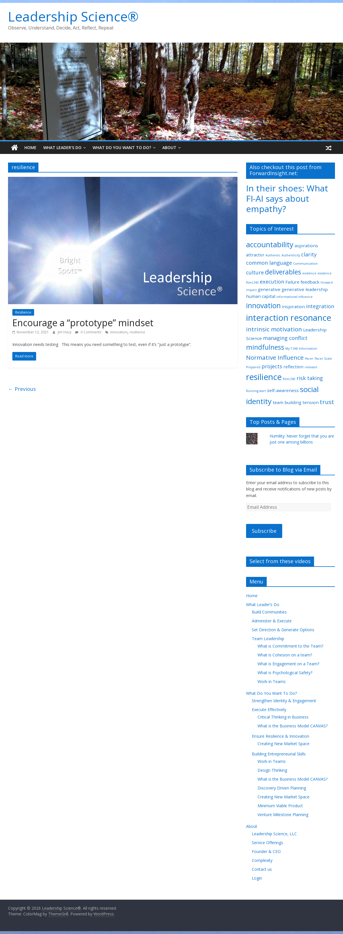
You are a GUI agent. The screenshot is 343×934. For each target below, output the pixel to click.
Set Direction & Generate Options (283, 629)
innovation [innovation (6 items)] (263, 305)
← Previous (22, 388)
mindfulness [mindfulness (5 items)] (265, 347)
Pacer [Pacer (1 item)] (309, 359)
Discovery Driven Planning (282, 788)
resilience (137, 332)
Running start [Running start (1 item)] (256, 391)
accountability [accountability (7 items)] (269, 244)
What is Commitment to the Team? (290, 646)
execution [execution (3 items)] (272, 281)
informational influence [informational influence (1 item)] (294, 297)
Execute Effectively (269, 709)
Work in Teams (272, 681)
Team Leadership (268, 638)
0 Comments (88, 332)
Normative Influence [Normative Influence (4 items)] (275, 357)
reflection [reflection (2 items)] (293, 366)
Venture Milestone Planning (283, 814)
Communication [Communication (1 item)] (305, 264)
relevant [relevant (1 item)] (311, 367)
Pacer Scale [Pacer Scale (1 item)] (323, 359)
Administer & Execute (272, 621)
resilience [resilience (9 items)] (264, 376)
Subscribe (264, 530)
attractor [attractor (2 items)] (255, 255)
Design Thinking (272, 770)
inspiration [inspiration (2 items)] (293, 306)
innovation (118, 332)
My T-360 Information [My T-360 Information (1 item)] (301, 349)
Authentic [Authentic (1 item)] (273, 255)
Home (30, 147)
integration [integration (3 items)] (320, 306)
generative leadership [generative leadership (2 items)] (305, 289)
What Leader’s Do (62, 147)
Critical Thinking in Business (283, 717)
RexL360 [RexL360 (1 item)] (289, 379)
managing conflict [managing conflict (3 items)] (285, 338)
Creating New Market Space (283, 743)
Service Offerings (267, 842)
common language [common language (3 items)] (269, 262)
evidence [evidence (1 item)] (309, 273)
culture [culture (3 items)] (255, 272)
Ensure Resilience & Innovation (280, 736)
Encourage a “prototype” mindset (82, 322)
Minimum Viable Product (280, 805)
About (169, 147)
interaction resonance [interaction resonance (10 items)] (288, 317)
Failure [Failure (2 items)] (292, 282)
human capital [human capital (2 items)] (260, 296)
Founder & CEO (266, 851)
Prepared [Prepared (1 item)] (253, 367)
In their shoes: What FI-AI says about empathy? (287, 198)
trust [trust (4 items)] (327, 402)
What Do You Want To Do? (122, 147)
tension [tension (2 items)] (311, 402)
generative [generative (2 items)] (269, 289)
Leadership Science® (73, 16)
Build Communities (269, 612)
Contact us (262, 869)
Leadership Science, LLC (274, 833)
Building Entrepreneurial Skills (279, 754)
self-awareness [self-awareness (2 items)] (283, 390)
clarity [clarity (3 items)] (309, 254)
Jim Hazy (65, 332)
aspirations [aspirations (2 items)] (306, 245)
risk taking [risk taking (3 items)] (310, 378)
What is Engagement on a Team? (288, 663)
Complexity (262, 860)
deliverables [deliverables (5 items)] (283, 272)
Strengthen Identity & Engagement (284, 700)
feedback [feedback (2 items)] (310, 282)
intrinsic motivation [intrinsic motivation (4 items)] (274, 329)
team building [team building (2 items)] (287, 402)
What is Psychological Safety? (285, 672)
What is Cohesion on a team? (285, 655)
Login (257, 878)
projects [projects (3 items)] (272, 366)
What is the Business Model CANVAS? (293, 726)
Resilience (23, 312)
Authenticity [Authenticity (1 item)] (291, 255)
